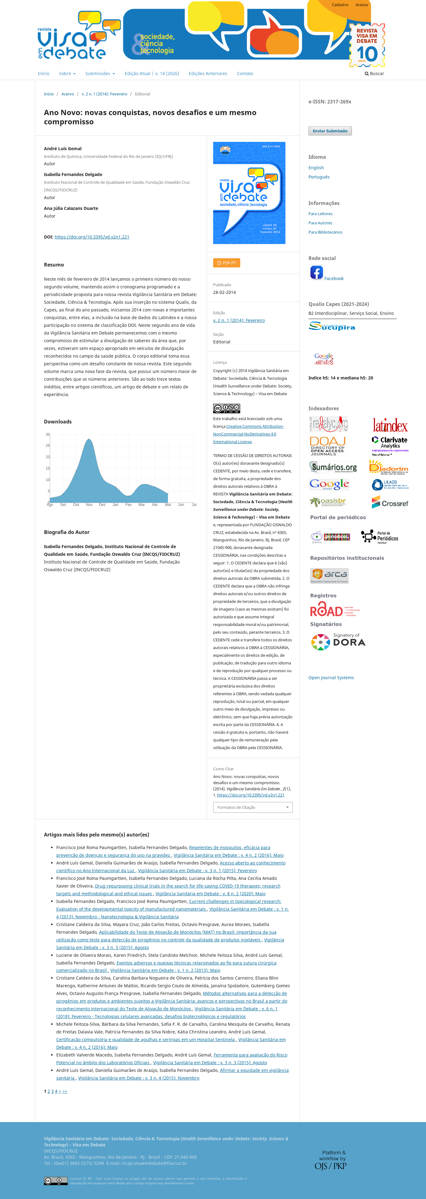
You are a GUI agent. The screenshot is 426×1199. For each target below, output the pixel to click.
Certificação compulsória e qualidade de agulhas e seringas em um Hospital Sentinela (146, 1039)
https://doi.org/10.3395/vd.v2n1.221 (92, 237)
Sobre (65, 73)
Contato (245, 73)
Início (43, 73)
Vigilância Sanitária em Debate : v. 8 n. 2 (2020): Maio (210, 893)
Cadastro (340, 4)
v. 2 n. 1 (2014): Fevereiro (104, 94)
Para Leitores (320, 213)
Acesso (362, 4)
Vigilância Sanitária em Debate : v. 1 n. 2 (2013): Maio (165, 970)
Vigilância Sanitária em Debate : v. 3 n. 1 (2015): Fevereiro (197, 870)
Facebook (334, 278)
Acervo (68, 94)
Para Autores (320, 223)
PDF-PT (229, 263)
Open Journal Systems (331, 677)
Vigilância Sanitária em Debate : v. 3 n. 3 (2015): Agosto (210, 1062)
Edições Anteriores (208, 73)
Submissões (98, 73)
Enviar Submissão (330, 131)
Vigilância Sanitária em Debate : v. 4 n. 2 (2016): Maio (229, 855)
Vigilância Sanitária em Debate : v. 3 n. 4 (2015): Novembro (138, 1078)
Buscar (374, 73)
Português (319, 177)
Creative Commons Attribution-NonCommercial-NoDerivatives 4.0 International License (248, 433)
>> (64, 1091)
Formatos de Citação (236, 807)
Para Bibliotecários (325, 232)
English (316, 167)
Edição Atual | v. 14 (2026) (152, 73)
